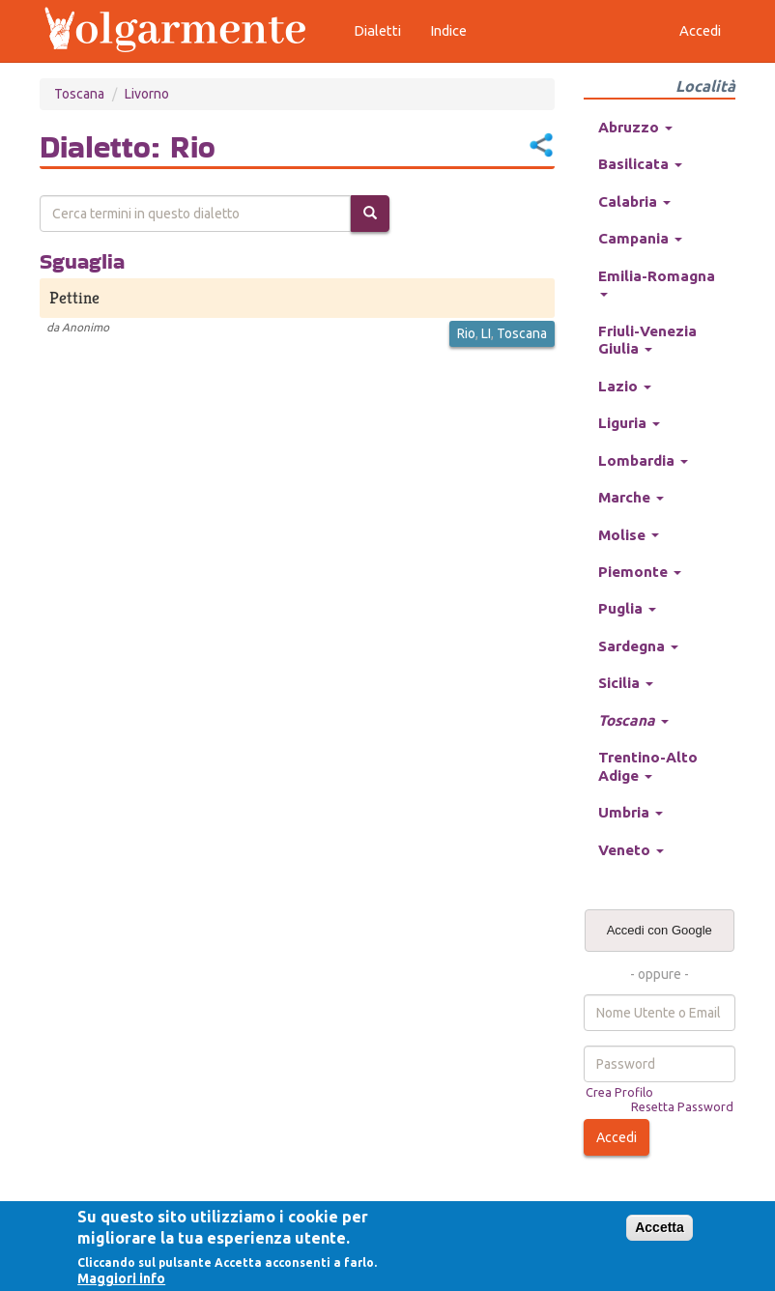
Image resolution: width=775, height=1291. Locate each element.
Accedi (616, 1137)
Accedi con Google (659, 930)
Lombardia (643, 460)
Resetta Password (682, 1106)
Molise (628, 535)
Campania (640, 238)
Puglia (627, 608)
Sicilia (625, 682)
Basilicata (640, 164)
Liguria (629, 423)
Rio (466, 333)
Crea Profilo (619, 1092)
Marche (631, 497)
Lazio (624, 386)
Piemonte (639, 571)
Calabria (634, 201)
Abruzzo (635, 127)
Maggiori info (121, 1278)
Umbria (630, 812)
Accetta (659, 1227)
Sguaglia (82, 260)
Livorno (147, 93)
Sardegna (638, 646)
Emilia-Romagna (656, 282)
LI (486, 333)
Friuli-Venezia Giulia (647, 340)
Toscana (79, 93)
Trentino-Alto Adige (648, 766)
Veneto (631, 850)
